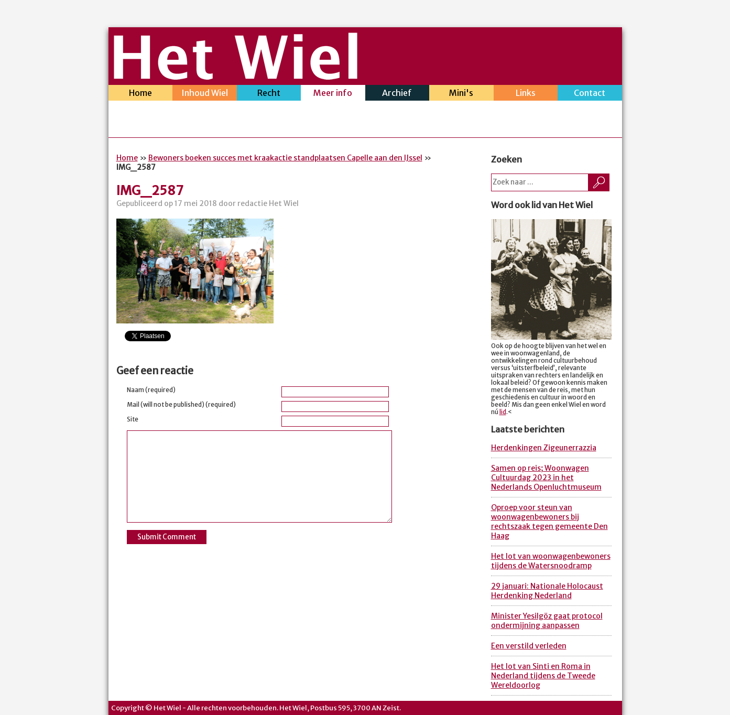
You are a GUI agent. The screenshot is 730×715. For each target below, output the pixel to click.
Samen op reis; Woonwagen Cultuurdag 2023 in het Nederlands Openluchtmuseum (546, 477)
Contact (590, 94)
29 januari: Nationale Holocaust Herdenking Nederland (547, 590)
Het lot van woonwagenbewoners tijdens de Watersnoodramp (551, 560)
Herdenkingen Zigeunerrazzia (543, 447)
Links (526, 94)
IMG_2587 (149, 190)
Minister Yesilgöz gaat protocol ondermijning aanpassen (547, 620)
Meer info (333, 94)
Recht (269, 94)
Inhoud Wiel (204, 94)
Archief (397, 94)
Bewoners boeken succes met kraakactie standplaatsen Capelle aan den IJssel (285, 157)
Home (140, 94)
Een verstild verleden (528, 646)
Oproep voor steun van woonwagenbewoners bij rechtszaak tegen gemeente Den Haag (549, 521)
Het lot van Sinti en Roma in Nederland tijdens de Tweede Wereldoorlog (543, 676)
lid (502, 412)
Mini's (461, 94)
